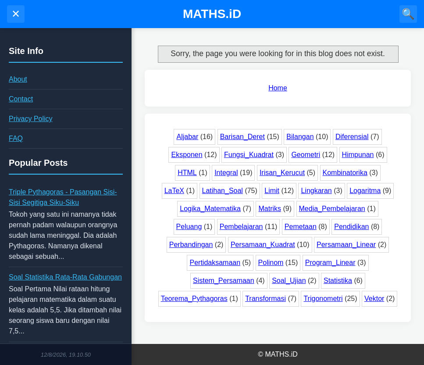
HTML (187, 172)
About (18, 79)
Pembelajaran (241, 226)
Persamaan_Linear (346, 244)
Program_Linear (330, 262)
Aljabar (187, 136)
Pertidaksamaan (214, 262)
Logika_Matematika (210, 208)
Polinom (271, 262)
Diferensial (352, 136)
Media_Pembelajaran (332, 208)
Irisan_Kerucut (282, 172)
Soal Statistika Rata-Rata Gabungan (65, 277)
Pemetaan (301, 226)
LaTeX (174, 190)
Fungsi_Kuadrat (249, 154)
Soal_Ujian (289, 280)
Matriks (269, 208)
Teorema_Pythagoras (194, 298)
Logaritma (365, 190)
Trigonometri (322, 298)
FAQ (16, 138)
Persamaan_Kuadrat (263, 244)
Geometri (305, 154)
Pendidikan (351, 226)
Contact (21, 99)
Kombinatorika (345, 172)
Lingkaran (316, 190)
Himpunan (358, 154)
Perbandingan (191, 244)
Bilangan (300, 136)
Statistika (338, 280)
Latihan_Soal (222, 190)
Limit (271, 190)
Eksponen (186, 154)
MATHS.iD (212, 14)
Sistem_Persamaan (223, 280)
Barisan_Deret (242, 136)
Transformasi (265, 298)
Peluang (189, 226)
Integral (226, 172)
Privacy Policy (31, 118)
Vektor (374, 298)
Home (277, 88)
